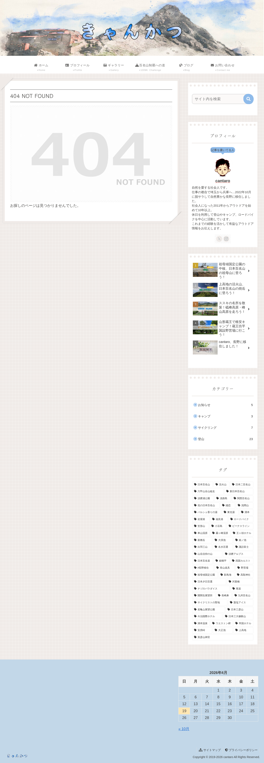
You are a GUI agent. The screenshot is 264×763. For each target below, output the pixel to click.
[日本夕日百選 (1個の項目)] (209, 582)
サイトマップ (210, 750)
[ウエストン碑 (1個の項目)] (221, 623)
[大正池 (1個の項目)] (223, 630)
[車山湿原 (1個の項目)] (201, 533)
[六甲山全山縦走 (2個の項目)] (208, 491)
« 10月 (183, 729)
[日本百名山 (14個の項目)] (202, 485)
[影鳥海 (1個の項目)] (226, 575)
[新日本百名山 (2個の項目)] (238, 491)
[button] (248, 99)
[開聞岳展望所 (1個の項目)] (203, 596)
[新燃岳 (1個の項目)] (202, 540)
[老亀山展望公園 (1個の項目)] (208, 610)
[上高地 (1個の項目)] (243, 630)
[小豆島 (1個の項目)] (218, 526)
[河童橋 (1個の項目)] (240, 582)
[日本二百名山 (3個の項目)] (241, 485)
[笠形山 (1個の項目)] (200, 526)
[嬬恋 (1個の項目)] (227, 505)
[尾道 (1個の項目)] (242, 589)
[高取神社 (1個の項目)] (244, 575)
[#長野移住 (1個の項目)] (203, 568)
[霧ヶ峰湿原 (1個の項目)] (220, 533)
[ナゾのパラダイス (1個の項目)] (211, 589)
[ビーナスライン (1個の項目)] (240, 526)
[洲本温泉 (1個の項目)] (201, 623)
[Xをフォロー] (219, 239)
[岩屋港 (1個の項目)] (201, 519)
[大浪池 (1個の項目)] (223, 540)
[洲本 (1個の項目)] (246, 512)
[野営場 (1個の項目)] (244, 568)
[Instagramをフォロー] (226, 239)
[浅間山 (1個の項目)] (244, 505)
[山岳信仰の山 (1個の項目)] (207, 554)
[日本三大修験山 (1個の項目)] (238, 616)
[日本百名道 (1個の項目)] (202, 561)
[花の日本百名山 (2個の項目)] (205, 505)
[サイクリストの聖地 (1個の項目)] (209, 603)
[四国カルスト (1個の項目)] (241, 561)
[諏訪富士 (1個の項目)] (243, 547)
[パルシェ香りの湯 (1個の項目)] (206, 512)
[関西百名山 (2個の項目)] (242, 498)
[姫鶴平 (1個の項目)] (221, 561)
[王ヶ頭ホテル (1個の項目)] (242, 533)
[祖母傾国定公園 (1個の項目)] (205, 575)
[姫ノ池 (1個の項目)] (243, 540)
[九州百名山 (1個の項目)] (243, 596)
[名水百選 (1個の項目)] (223, 547)
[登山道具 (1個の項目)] (224, 568)
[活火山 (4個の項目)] (221, 485)
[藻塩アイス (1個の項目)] (240, 603)
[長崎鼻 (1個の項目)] (224, 596)
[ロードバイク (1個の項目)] (241, 519)
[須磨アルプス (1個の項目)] (238, 554)
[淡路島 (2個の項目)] (222, 498)
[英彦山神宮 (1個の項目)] (222, 637)
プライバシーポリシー (241, 750)
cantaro (222, 181)
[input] (220, 99)
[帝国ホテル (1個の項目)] (243, 623)
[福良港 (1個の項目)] (219, 519)
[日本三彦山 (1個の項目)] (239, 610)
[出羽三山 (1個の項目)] (202, 547)
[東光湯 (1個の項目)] (230, 512)
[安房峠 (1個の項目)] (202, 630)
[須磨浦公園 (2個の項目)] (203, 498)
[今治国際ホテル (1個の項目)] (207, 616)
